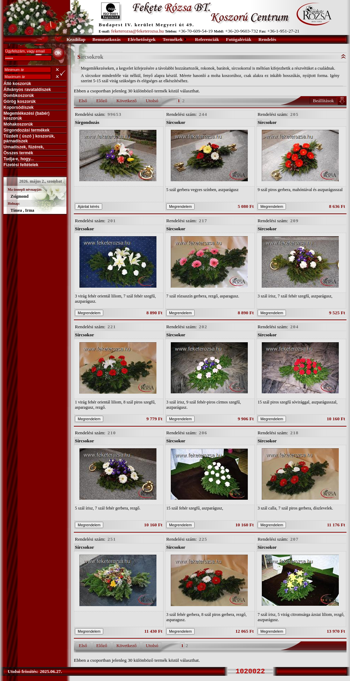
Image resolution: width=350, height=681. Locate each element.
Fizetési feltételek (21, 164)
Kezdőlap (75, 39)
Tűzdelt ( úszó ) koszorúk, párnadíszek (29, 138)
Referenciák (207, 39)
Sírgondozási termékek (26, 130)
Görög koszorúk (20, 101)
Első (83, 100)
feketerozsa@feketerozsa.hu (137, 31)
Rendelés (267, 39)
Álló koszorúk (17, 83)
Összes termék (18, 152)
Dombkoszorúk (19, 95)
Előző (101, 100)
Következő (126, 100)
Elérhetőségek (142, 39)
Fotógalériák (239, 39)
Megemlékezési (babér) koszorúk (26, 116)
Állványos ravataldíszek (27, 89)
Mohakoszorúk (18, 124)
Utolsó (152, 100)
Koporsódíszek (19, 107)
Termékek (173, 39)
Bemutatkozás (106, 39)
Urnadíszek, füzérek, (24, 147)
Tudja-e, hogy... (19, 158)
